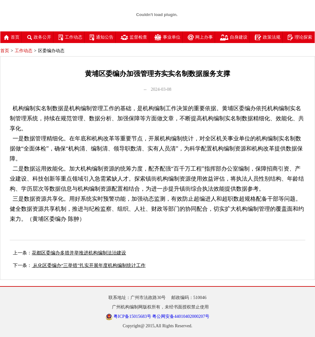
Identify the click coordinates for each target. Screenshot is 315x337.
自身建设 (233, 37)
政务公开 (39, 37)
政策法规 (267, 37)
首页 (11, 37)
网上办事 (200, 37)
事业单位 (167, 37)
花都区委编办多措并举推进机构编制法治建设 (79, 252)
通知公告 (101, 37)
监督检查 (134, 37)
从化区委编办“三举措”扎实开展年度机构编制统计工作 (89, 265)
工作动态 (70, 37)
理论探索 (300, 37)
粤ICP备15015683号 (132, 316)
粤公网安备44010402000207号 (180, 316)
